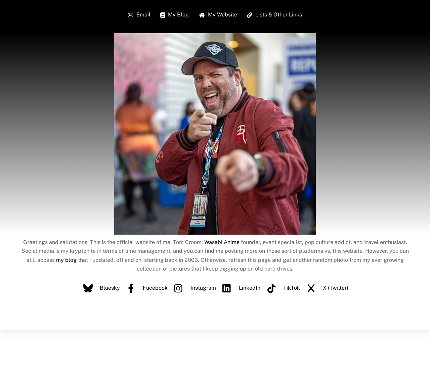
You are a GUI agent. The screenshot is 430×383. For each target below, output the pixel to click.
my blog (66, 260)
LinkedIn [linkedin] (239, 288)
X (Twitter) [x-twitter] (325, 288)
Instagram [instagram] (193, 288)
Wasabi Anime (222, 242)
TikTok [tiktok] (281, 288)
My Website (218, 14)
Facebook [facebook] (145, 288)
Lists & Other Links (274, 14)
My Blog (174, 14)
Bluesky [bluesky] (100, 288)
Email (139, 14)
